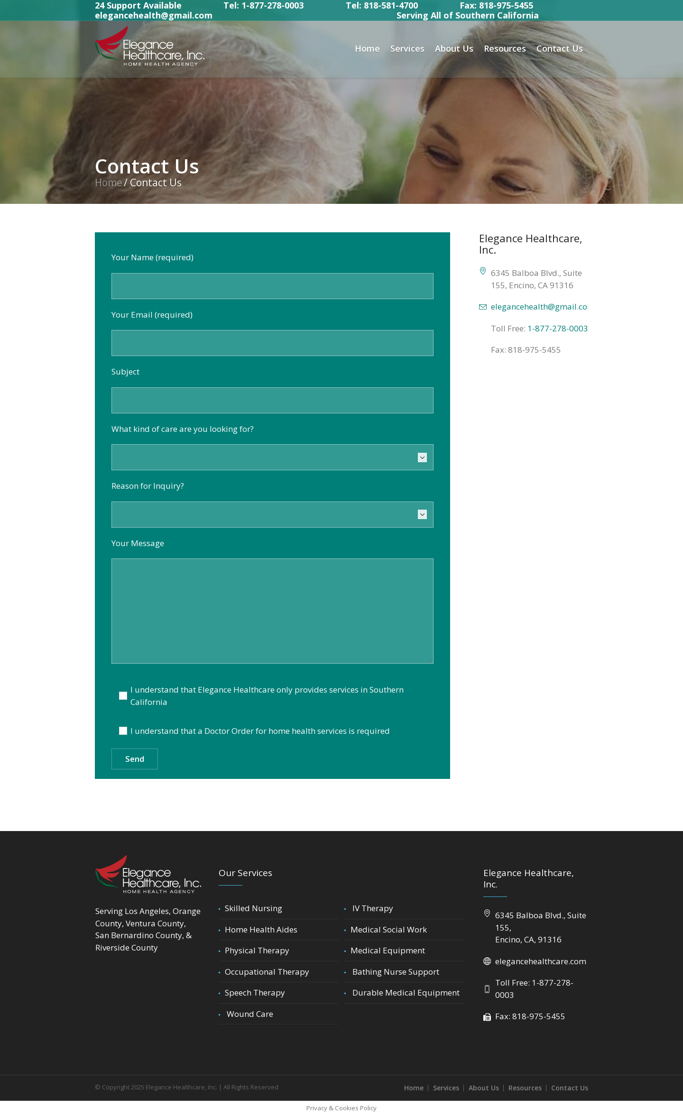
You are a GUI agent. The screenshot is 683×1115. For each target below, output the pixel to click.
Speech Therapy (255, 992)
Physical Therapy (257, 950)
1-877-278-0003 (557, 328)
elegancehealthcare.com (540, 961)
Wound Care (249, 1013)
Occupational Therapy (267, 971)
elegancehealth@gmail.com (153, 15)
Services (446, 1087)
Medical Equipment (388, 950)
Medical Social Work (389, 929)
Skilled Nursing (253, 908)
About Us (484, 1087)
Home (108, 182)
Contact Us (569, 1087)
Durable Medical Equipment (405, 992)
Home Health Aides (261, 929)
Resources (525, 1087)
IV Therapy (372, 908)
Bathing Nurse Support (395, 971)
